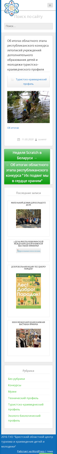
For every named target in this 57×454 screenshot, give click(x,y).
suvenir (42, 139)
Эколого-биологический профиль (24, 418)
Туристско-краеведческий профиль (31, 81)
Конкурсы (14, 385)
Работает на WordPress (30, 451)
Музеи (12, 391)
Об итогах (13, 127)
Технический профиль (23, 398)
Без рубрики (16, 379)
